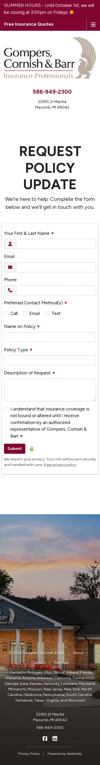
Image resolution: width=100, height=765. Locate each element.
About (78, 653)
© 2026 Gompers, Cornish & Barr (37, 653)
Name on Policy (22, 326)
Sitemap (61, 662)
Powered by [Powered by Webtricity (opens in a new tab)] (64, 754)
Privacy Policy (29, 754)
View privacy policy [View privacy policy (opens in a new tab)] (59, 465)
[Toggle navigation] (93, 24)
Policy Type (18, 349)
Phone (10, 279)
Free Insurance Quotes (28, 24)
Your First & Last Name (29, 233)
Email (9, 256)
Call (14, 313)
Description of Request (29, 372)
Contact (38, 662)
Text (56, 313)
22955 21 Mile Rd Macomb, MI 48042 (50, 717)
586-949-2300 (52, 91)
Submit (14, 448)
